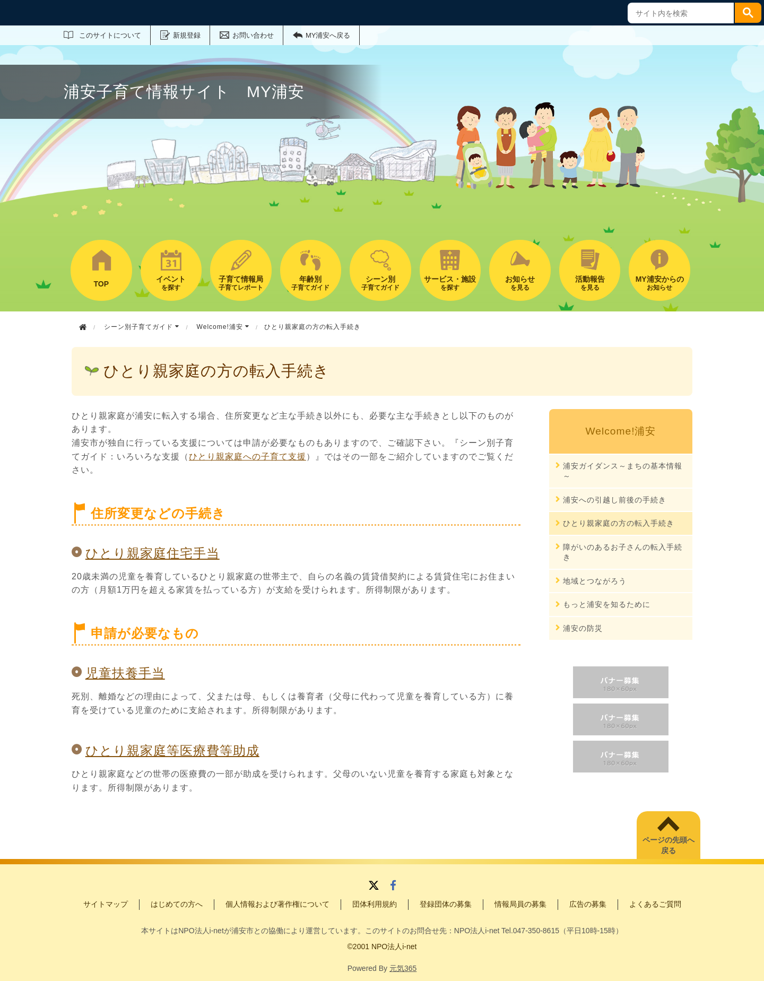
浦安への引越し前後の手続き (614, 500)
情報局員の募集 (520, 904)
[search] (680, 13)
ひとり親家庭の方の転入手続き (618, 523)
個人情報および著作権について (277, 904)
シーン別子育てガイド (141, 327)
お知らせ (659, 283)
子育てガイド (311, 283)
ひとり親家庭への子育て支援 (247, 456)
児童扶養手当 (125, 673)
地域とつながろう (595, 581)
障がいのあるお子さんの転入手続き (622, 552)
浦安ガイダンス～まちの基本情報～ (622, 471)
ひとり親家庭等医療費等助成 (172, 750)
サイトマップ (105, 904)
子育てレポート (241, 283)
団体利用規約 (374, 904)
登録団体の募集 (446, 904)
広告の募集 (587, 904)
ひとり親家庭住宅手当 (152, 553)
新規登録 (187, 35)
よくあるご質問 (655, 904)
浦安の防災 (583, 628)
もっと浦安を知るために (606, 604)
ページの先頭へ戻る (668, 845)
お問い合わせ (253, 35)
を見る (520, 283)
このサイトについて (110, 35)
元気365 (402, 968)
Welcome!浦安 (223, 327)
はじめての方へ (177, 904)
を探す (171, 283)
